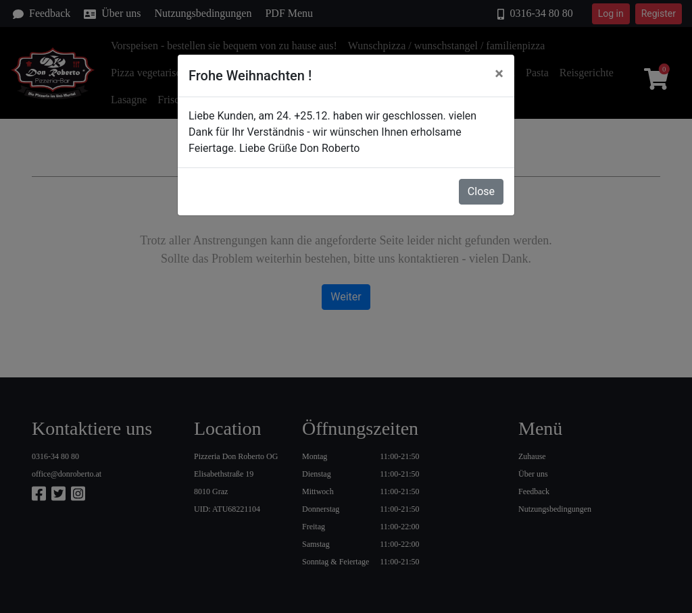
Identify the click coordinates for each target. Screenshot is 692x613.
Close (481, 191)
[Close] (499, 73)
